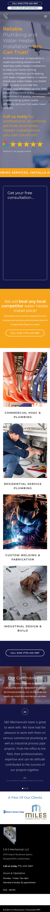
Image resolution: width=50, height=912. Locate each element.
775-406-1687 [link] (25, 866)
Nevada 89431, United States (16, 858)
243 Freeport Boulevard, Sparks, (18, 854)
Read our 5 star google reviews (17, 151)
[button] (45, 16)
